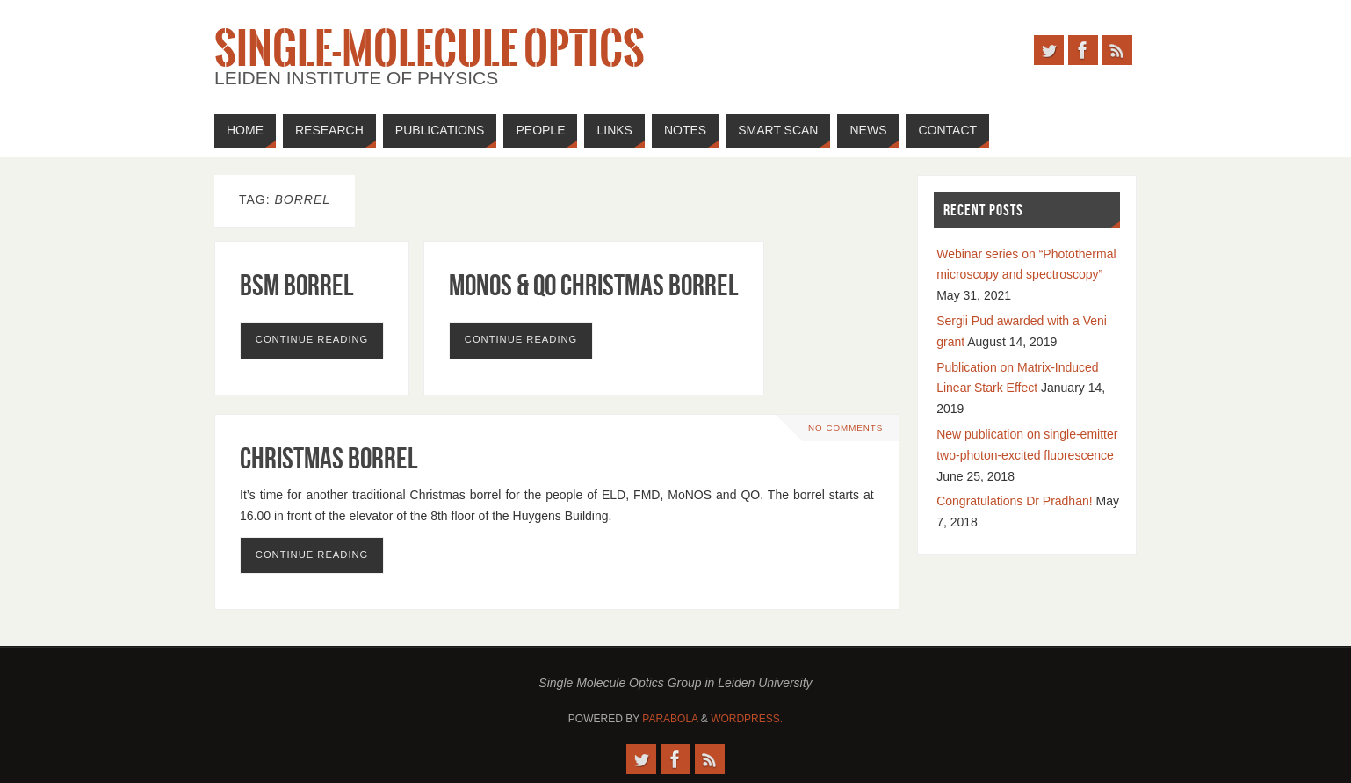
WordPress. (747, 719)
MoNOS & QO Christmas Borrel (594, 285)
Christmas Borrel (329, 458)
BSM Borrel (297, 285)
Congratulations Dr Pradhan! (1014, 501)
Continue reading (312, 339)
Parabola (669, 719)
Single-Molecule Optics (429, 49)
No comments (846, 427)
